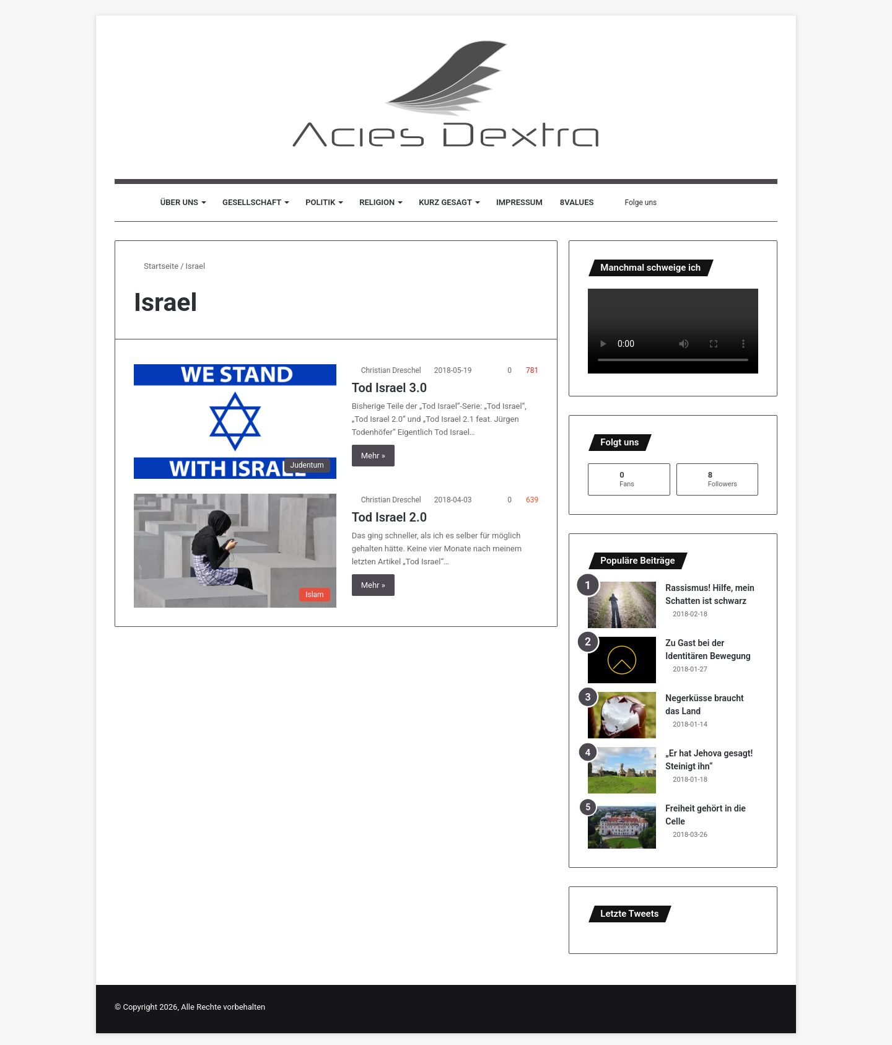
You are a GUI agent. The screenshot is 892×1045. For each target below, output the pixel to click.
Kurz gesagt (445, 202)
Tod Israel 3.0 (389, 387)
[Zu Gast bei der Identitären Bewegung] (622, 660)
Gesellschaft (251, 202)
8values (577, 202)
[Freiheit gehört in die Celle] (622, 825)
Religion (377, 202)
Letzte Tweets (629, 913)
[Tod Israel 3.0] (235, 421)
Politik (320, 202)
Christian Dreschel (391, 370)
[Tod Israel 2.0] (235, 551)
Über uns (179, 202)
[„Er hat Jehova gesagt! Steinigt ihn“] (622, 770)
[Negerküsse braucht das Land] (622, 715)
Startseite (156, 266)
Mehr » (373, 455)
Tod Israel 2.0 (389, 517)
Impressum (519, 202)
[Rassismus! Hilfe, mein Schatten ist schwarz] (622, 605)
